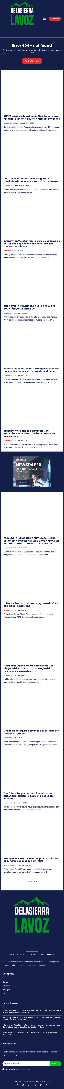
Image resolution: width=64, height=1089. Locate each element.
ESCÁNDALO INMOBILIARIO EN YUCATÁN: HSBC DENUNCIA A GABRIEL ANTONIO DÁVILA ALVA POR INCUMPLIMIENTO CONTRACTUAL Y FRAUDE (31, 541)
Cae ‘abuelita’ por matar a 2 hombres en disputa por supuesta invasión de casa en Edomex (28, 796)
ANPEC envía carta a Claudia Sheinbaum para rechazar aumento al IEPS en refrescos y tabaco (32, 117)
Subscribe (55, 1064)
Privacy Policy (25, 1069)
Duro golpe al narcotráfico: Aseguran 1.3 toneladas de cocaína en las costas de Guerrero (32, 180)
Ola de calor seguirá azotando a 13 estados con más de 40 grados (31, 732)
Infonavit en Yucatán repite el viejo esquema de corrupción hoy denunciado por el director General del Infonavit (32, 243)
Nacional (8, 123)
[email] (26, 1063)
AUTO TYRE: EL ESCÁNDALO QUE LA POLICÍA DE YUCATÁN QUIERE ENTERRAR (29, 307)
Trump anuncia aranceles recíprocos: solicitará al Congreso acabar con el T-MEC (32, 860)
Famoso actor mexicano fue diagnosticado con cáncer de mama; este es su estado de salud (31, 370)
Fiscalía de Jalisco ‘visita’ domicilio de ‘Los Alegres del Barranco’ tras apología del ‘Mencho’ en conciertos (28, 668)
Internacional (10, 865)
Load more (32, 881)
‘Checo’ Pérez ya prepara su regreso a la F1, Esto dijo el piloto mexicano (32, 604)
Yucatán (7, 251)
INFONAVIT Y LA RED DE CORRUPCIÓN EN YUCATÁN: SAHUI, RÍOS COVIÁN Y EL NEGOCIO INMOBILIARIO (29, 433)
